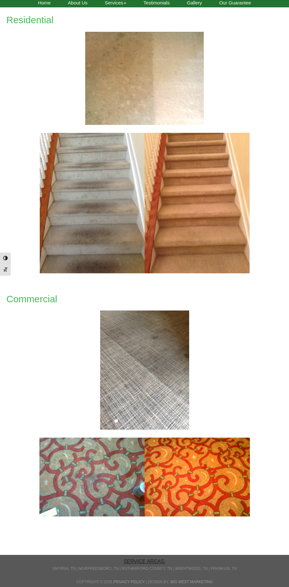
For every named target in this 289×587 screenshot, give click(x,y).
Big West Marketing (191, 582)
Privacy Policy (129, 582)
